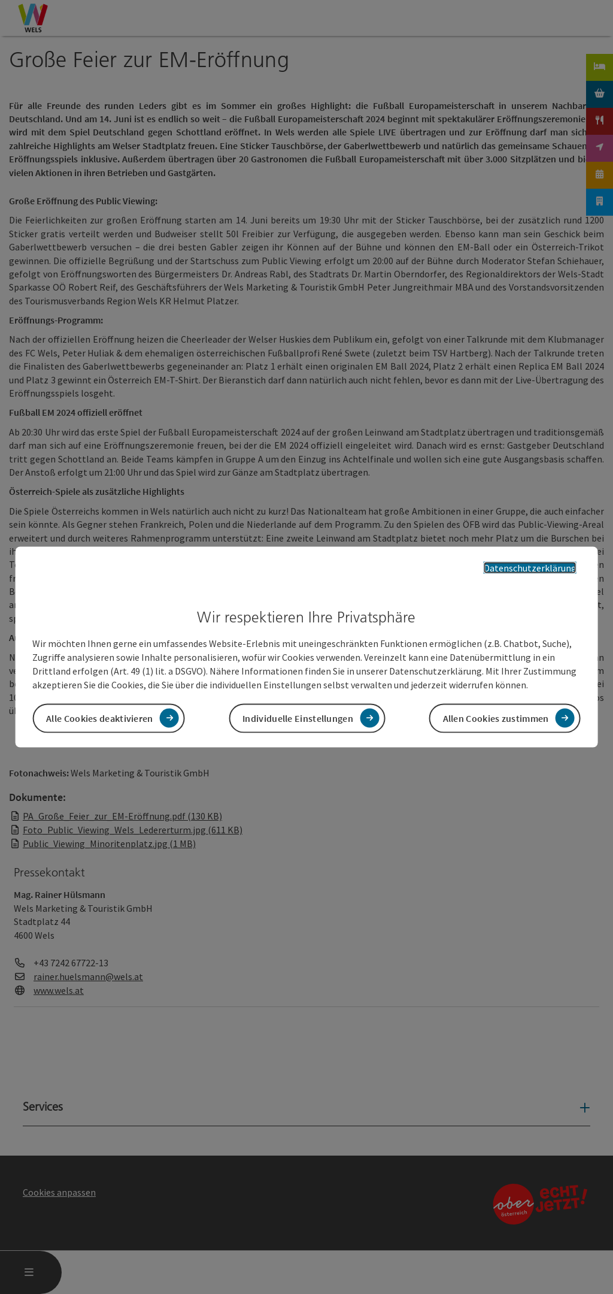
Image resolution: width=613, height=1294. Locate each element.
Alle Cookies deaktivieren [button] (99, 718)
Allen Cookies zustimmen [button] (496, 718)
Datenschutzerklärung (530, 568)
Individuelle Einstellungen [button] (297, 718)
